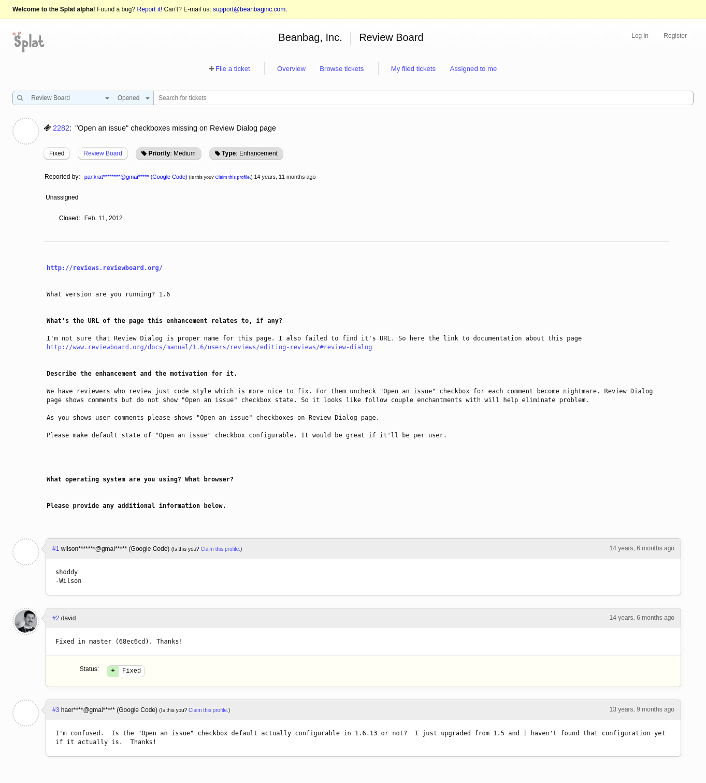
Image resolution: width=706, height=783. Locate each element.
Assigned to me (473, 69)
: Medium (171, 153)
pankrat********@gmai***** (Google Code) (136, 177)
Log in (640, 35)
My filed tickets (413, 69)
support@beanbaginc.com (249, 9)
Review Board (391, 37)
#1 (55, 548)
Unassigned (63, 197)
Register (675, 35)
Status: (89, 669)
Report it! (150, 9)
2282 (61, 128)
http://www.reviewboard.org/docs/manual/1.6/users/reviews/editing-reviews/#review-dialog (209, 347)
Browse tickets (342, 69)
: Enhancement (250, 153)
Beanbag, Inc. (310, 37)
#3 (55, 711)
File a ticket (232, 69)
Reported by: (62, 176)
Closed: (69, 218)
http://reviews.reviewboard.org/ (105, 268)
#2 (55, 618)
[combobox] (67, 98)
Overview (291, 69)
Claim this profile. (233, 177)
